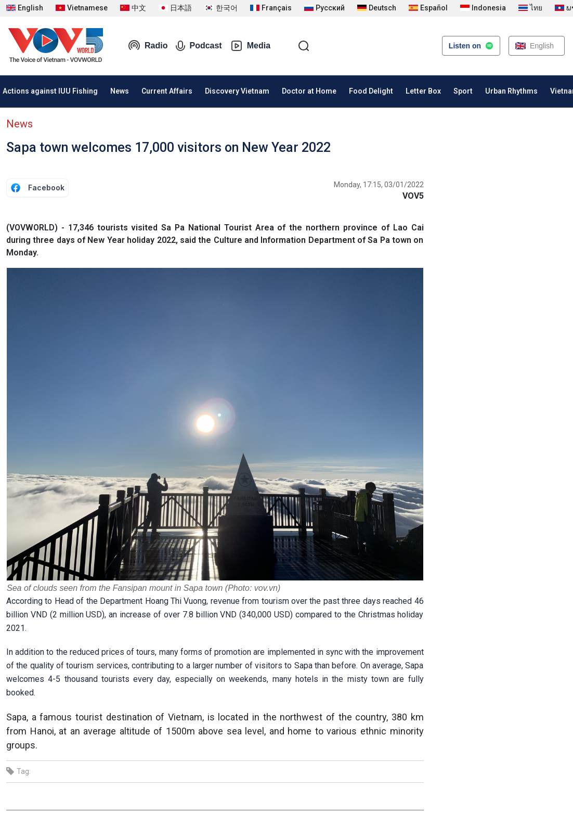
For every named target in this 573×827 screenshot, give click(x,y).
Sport (463, 91)
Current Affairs (166, 91)
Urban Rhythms (511, 91)
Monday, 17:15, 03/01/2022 (379, 184)
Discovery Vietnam (237, 91)
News (119, 91)
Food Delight (371, 91)
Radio (147, 46)
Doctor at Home (309, 91)
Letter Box (423, 91)
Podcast (199, 46)
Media (250, 46)
